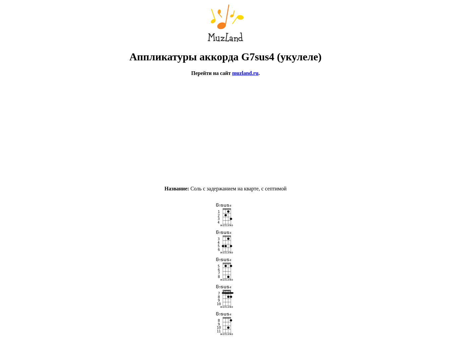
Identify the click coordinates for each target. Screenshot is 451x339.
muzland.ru (245, 73)
